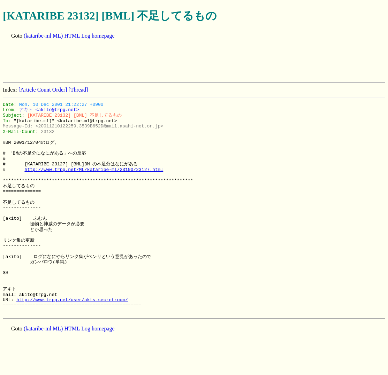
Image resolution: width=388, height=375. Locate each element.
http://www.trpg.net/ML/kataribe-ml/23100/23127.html (93, 169)
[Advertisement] (130, 61)
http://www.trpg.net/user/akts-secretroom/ (72, 300)
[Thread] (78, 90)
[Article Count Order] (42, 90)
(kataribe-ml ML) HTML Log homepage (69, 36)
